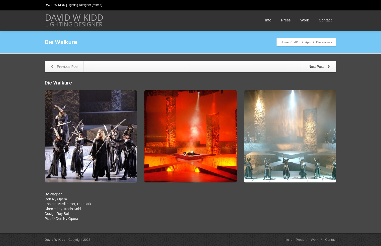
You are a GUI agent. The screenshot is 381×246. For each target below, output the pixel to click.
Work (304, 20)
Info (268, 20)
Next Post (320, 67)
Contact (325, 20)
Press (285, 20)
